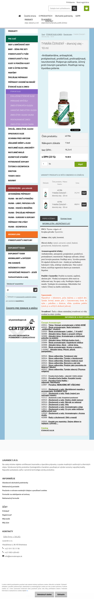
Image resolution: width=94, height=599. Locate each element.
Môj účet (5, 522)
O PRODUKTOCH (45, 15)
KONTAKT (49, 21)
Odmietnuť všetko (43, 594)
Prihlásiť (5, 511)
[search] (74, 8)
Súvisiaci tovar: (66, 218)
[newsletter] (35, 290)
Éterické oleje (68, 34)
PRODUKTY (29, 19)
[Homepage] (19, 16)
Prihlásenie (70, 2)
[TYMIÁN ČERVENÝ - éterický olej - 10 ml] (64, 72)
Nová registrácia (83, 2)
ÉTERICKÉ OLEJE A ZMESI (54, 34)
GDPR (77, 15)
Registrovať (7, 514)
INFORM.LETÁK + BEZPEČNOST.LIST (56, 223)
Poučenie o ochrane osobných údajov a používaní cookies (24, 490)
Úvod (43, 34)
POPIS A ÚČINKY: (48, 218)
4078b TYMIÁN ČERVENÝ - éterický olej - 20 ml (59, 193)
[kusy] (44, 164)
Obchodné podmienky (64, 15)
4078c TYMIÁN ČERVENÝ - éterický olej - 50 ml (59, 204)
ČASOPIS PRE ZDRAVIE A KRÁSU (22, 308)
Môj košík (6, 518)
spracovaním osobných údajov (26, 297)
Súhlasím (60, 594)
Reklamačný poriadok (10, 486)
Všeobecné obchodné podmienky (15, 482)
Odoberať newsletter (15, 283)
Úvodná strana (30, 15)
